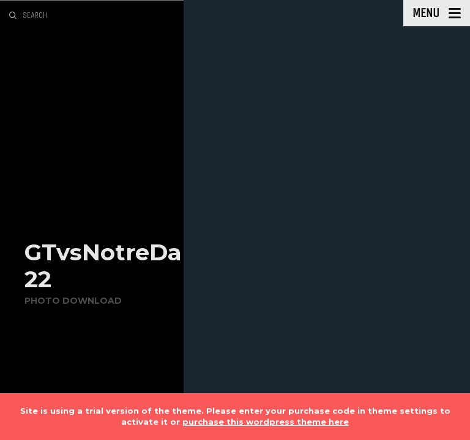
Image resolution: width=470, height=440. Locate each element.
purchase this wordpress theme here (265, 422)
